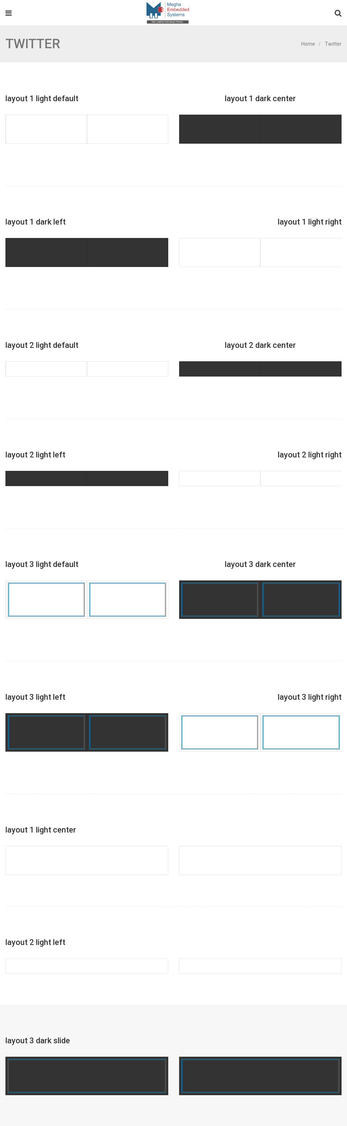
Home (308, 44)
